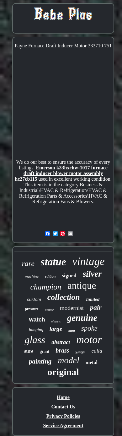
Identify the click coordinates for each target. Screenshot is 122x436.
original (63, 372)
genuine (82, 318)
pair (96, 307)
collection (63, 297)
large (56, 329)
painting (40, 361)
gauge (80, 351)
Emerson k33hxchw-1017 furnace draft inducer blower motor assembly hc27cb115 (61, 173)
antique (81, 285)
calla (97, 351)
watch (37, 319)
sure (28, 351)
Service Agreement (63, 425)
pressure (32, 309)
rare (28, 263)
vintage (88, 261)
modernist (72, 308)
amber (49, 309)
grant (44, 351)
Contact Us (63, 406)
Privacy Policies (63, 416)
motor (89, 339)
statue (53, 262)
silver (92, 274)
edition (50, 276)
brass (62, 350)
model (68, 360)
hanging (36, 329)
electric (56, 321)
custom (34, 299)
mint (71, 330)
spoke (89, 328)
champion (45, 287)
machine (32, 276)
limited (93, 299)
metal (92, 362)
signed (69, 276)
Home (63, 397)
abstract (60, 342)
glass (34, 339)
